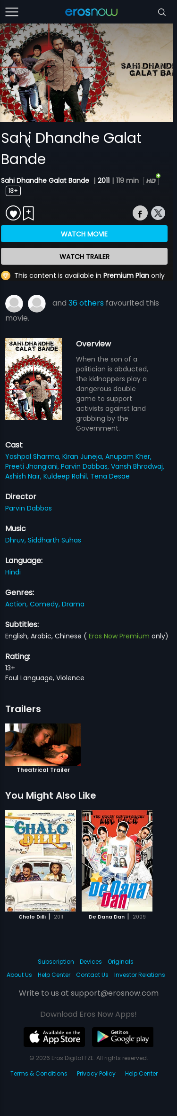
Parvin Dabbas (28, 508)
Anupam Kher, (128, 456)
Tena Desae (110, 476)
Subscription (56, 962)
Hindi (13, 572)
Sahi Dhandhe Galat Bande (46, 180)
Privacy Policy (96, 1073)
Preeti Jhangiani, (33, 466)
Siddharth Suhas (54, 540)
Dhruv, (16, 540)
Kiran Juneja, (83, 456)
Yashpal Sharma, (33, 456)
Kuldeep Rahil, (66, 476)
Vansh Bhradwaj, (137, 466)
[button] (27, 142)
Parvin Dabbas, (86, 466)
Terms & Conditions (38, 1073)
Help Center (54, 975)
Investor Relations (139, 975)
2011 (104, 180)
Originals (121, 962)
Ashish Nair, (24, 476)
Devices (91, 962)
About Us (19, 975)
